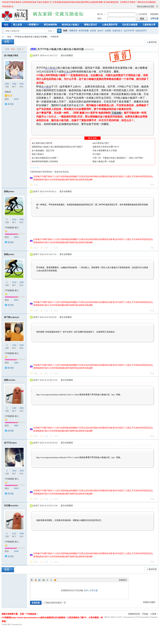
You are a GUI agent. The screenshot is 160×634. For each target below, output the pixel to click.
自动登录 (141, 14)
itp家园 (108, 30)
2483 (7, 84)
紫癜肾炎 (73, 30)
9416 (22, 84)
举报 (152, 185)
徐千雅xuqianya (11, 317)
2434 (14, 219)
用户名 (100, 14)
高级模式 (123, 580)
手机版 (145, 614)
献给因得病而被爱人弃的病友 (45, 161)
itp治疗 (100, 30)
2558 (14, 84)
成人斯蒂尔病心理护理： (43, 143)
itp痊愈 (93, 30)
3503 (22, 471)
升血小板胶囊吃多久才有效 (104, 150)
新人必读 (17, 24)
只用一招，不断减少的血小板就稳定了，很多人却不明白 (117, 158)
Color (35, 579)
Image (39, 579)
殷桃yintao (9, 191)
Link (43, 579)
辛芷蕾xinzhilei (11, 505)
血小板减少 (51, 67)
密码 (99, 18)
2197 (14, 534)
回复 (36, 185)
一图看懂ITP (33, 24)
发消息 (11, 104)
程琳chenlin (9, 380)
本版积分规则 (149, 602)
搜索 (50, 31)
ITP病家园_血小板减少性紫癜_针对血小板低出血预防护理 (3, 36)
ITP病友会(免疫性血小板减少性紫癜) (30, 36)
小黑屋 (153, 614)
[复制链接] (89, 49)
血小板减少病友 (11, 55)
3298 (22, 534)
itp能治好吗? (141, 30)
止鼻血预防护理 (109, 24)
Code (51, 579)
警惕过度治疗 (90, 24)
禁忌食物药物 (50, 24)
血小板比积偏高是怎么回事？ (45, 158)
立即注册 (154, 18)
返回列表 (153, 42)
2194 (14, 345)
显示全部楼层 (67, 55)
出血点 (67, 71)
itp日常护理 (129, 30)
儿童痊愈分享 (148, 24)
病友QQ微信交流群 (145, 6)
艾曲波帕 (116, 112)
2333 (14, 471)
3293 (22, 345)
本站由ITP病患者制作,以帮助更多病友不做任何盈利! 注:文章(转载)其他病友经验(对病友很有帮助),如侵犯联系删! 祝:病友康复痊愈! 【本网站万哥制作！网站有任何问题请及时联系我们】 (79, 2)
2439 (14, 408)
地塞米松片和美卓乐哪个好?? (105, 147)
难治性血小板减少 (70, 24)
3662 (22, 408)
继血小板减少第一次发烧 (103, 161)
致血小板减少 (38, 154)
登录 (86, 590)
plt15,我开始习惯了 (101, 143)
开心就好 (96, 154)
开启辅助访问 (135, 6)
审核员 (8, 92)
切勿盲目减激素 (130, 24)
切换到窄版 (156, 6)
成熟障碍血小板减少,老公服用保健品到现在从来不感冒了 (57, 147)
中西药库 (54, 36)
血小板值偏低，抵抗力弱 (43, 150)
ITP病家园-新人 (12, 227)
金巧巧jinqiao (10, 443)
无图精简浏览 (134, 614)
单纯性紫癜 (84, 30)
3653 (22, 219)
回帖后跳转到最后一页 (54, 602)
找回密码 (154, 14)
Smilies (55, 579)
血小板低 (46, 86)
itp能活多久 (117, 30)
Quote (47, 579)
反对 (56, 248)
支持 (46, 248)
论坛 (6, 24)
